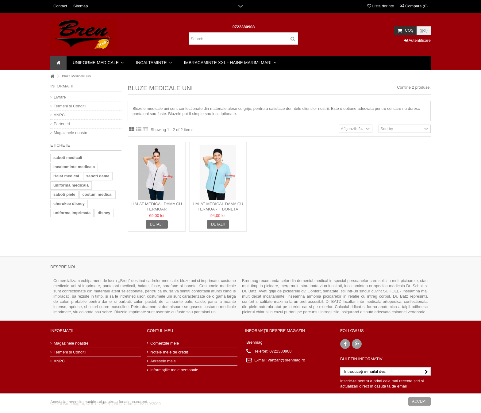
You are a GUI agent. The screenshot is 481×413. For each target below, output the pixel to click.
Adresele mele (163, 361)
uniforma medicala (71, 185)
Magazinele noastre (71, 132)
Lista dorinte (380, 6)
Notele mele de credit (169, 352)
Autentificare (417, 40)
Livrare (60, 97)
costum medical (98, 194)
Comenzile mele (164, 343)
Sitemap (80, 6)
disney (104, 212)
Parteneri (62, 124)
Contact (60, 6)
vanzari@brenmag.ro (286, 360)
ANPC (59, 115)
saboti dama (98, 176)
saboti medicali (67, 157)
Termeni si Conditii (70, 106)
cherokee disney (69, 203)
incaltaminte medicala (74, 166)
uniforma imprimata (71, 212)
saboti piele (64, 194)
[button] (98, 63)
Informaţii (61, 86)
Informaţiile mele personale (174, 370)
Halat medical (66, 176)
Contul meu (160, 330)
